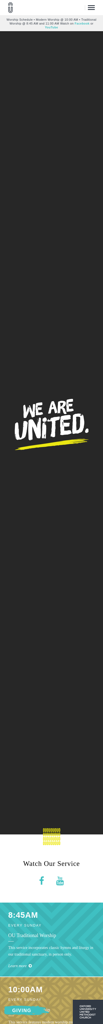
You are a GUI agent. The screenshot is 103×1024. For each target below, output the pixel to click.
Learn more (20, 966)
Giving (21, 1010)
